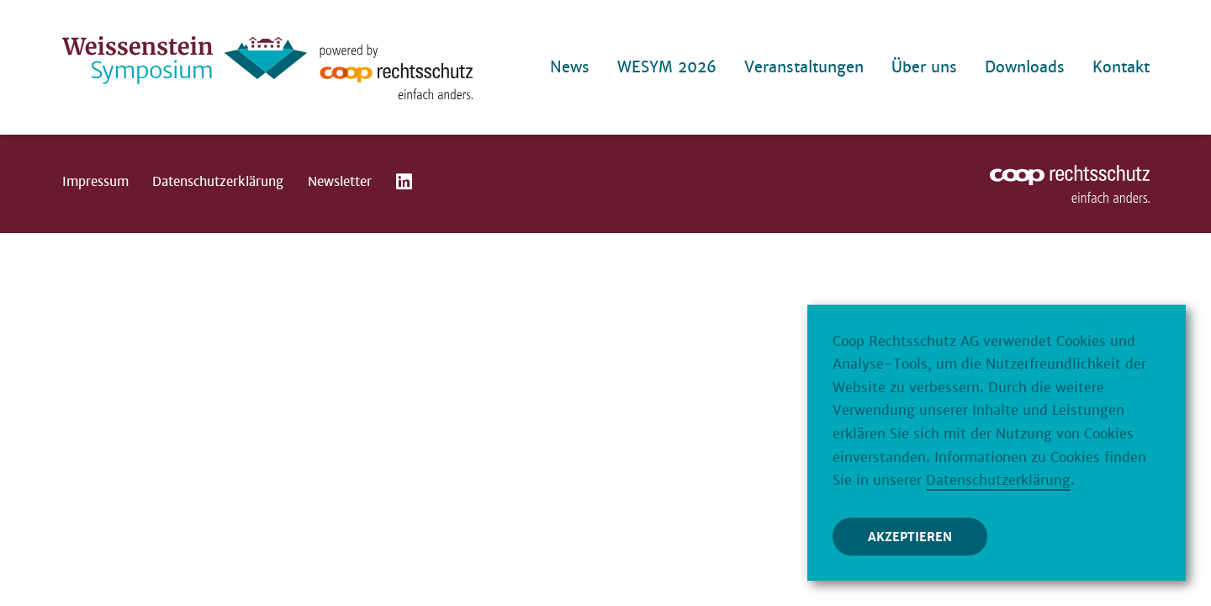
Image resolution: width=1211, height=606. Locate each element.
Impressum (95, 181)
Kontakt (1121, 67)
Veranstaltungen (804, 67)
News (570, 67)
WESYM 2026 (667, 67)
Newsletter (340, 181)
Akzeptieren (910, 537)
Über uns (924, 67)
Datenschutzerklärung (217, 181)
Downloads (1025, 67)
